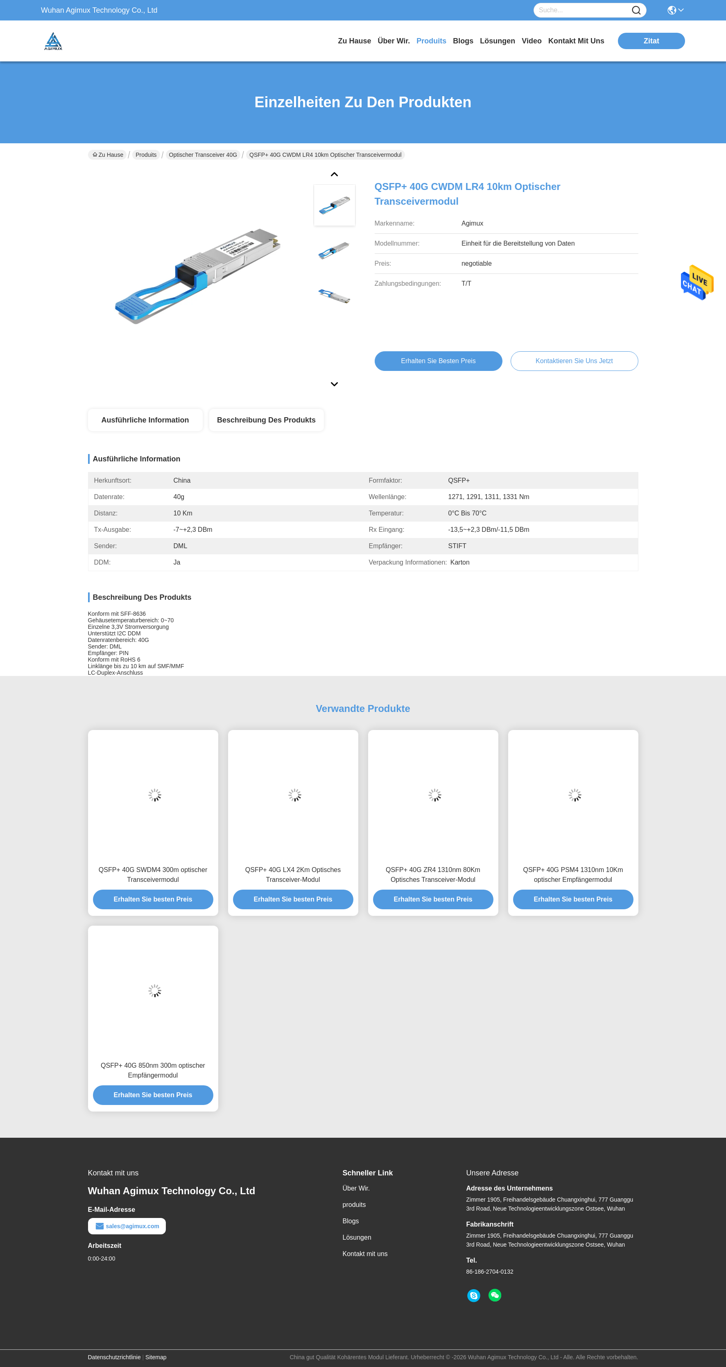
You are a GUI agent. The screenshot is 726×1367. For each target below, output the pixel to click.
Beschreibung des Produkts (266, 420)
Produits (146, 154)
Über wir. (394, 41)
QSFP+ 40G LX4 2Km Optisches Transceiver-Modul (293, 874)
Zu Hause (354, 41)
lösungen (497, 41)
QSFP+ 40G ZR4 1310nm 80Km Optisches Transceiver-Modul (433, 874)
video (532, 41)
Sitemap (155, 1357)
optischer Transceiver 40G (203, 154)
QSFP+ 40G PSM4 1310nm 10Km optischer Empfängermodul (573, 874)
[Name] (636, 10)
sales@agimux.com (127, 1226)
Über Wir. (356, 1188)
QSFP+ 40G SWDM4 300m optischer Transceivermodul (153, 874)
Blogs (351, 1221)
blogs (463, 41)
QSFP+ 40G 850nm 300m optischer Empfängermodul (153, 1070)
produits (431, 41)
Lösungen (357, 1237)
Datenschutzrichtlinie (114, 1357)
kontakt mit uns (576, 41)
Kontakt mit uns (365, 1253)
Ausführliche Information (145, 420)
